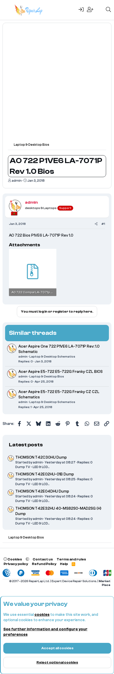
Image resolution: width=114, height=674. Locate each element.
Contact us (43, 559)
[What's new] (99, 10)
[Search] (108, 10)
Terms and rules (71, 559)
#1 (103, 224)
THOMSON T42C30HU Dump (41, 457)
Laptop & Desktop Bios (46, 376)
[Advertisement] (57, 85)
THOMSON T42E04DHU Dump (42, 491)
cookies (41, 614)
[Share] (96, 224)
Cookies (13, 559)
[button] (27, 559)
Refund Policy (44, 564)
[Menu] (7, 10)
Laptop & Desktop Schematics (52, 356)
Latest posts (26, 445)
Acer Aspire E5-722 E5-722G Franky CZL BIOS (60, 372)
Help (64, 564)
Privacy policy (16, 564)
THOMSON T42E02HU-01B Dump (44, 474)
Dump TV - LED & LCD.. (32, 467)
